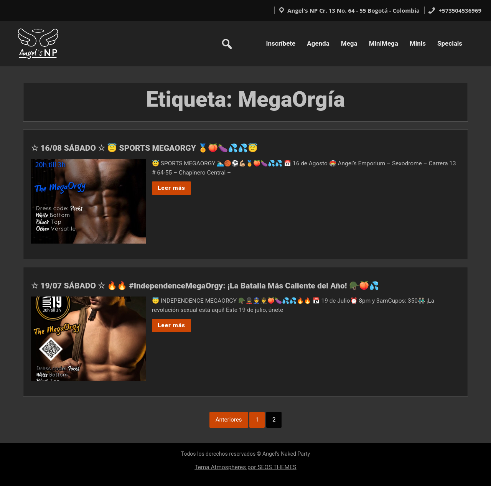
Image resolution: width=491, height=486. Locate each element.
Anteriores (229, 419)
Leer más (171, 188)
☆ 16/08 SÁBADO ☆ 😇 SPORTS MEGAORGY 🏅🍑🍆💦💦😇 (144, 148)
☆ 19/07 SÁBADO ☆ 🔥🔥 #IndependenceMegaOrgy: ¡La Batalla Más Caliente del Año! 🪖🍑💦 (205, 285)
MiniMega (383, 43)
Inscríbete (281, 43)
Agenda (318, 43)
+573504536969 (454, 10)
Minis (418, 43)
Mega (349, 43)
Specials (449, 43)
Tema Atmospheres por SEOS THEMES (245, 467)
